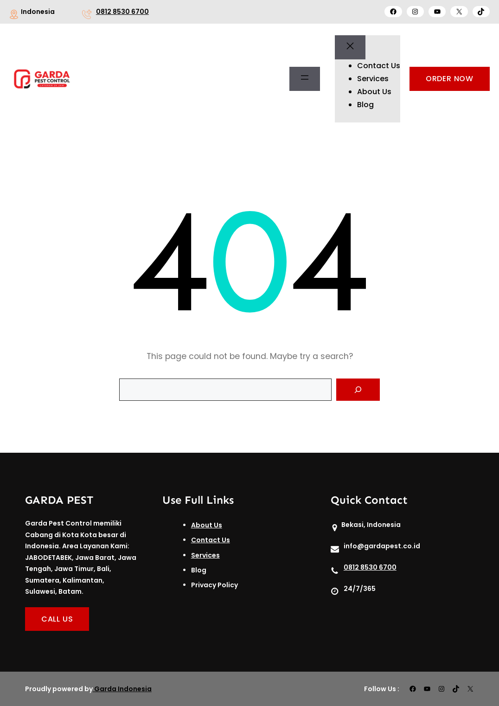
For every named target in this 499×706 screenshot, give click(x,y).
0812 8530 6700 (122, 11)
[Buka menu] (304, 79)
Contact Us (210, 540)
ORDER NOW (449, 78)
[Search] (358, 390)
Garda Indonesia (123, 688)
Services (205, 555)
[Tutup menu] (350, 47)
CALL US (57, 619)
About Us (206, 525)
